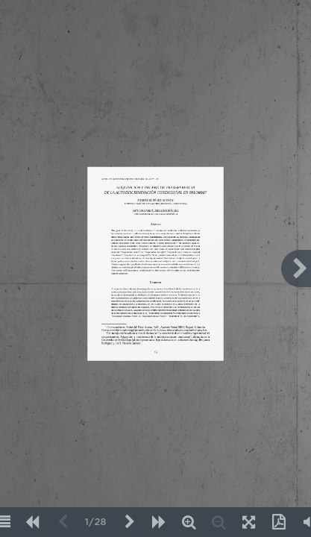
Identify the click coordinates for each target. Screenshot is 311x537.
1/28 (96, 522)
